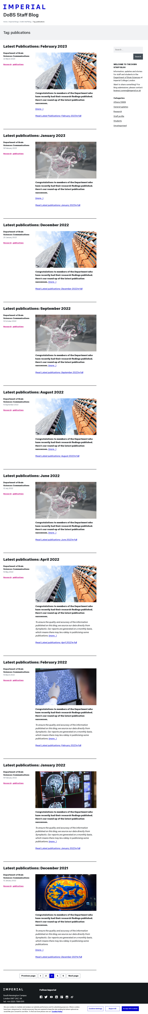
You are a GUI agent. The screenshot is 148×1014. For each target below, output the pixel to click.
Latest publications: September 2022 (37, 308)
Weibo (71, 997)
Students (118, 121)
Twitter (46, 997)
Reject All (112, 1009)
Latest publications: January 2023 (34, 135)
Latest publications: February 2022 (35, 662)
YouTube (51, 997)
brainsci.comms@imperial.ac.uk (127, 90)
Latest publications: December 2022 (36, 225)
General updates (121, 107)
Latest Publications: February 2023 (35, 46)
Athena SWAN (120, 102)
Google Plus (61, 997)
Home (5, 22)
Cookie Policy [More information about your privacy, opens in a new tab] (57, 1012)
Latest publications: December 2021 (35, 868)
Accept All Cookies (130, 1009)
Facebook (41, 997)
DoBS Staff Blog (21, 15)
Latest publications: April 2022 (31, 559)
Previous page (28, 976)
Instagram (66, 997)
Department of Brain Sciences (127, 77)
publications (18, 64)
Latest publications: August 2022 (33, 392)
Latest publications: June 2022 (31, 475)
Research (7, 64)
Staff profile (119, 116)
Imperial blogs (14, 22)
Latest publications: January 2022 (34, 765)
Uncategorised (120, 125)
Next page (73, 976)
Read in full (58, 115)
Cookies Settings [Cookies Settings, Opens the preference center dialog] (95, 1009)
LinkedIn (56, 997)
